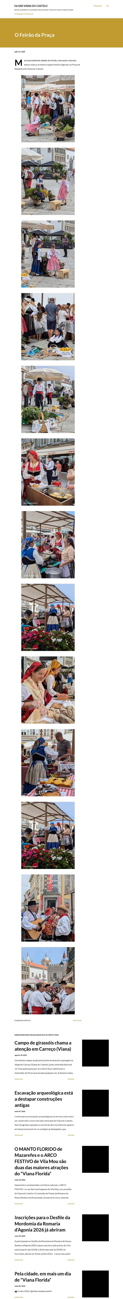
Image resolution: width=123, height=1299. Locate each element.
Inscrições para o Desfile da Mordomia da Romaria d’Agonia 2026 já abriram (42, 1223)
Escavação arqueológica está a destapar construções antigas (44, 1099)
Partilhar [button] (77, 1020)
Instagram (18, 13)
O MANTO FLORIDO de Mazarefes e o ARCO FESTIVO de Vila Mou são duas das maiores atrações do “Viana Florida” (41, 1161)
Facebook (28, 13)
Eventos (27, 1020)
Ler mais (71, 1079)
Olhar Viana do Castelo (31, 5)
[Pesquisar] (98, 6)
